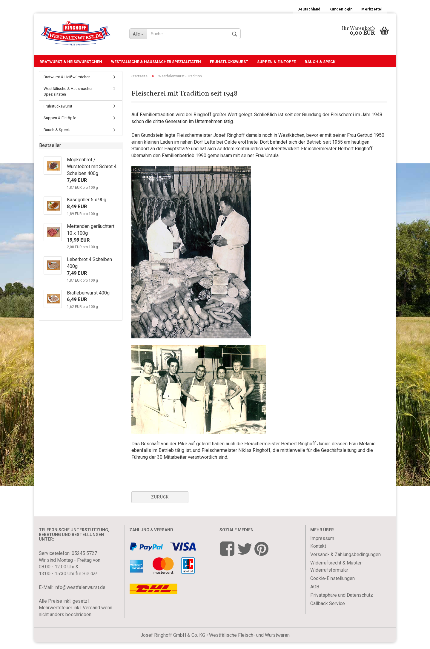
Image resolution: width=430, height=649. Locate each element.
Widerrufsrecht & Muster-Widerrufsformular (336, 573)
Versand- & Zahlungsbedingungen (345, 561)
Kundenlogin (341, 9)
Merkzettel (371, 9)
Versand (91, 614)
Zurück (160, 503)
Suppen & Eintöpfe (276, 61)
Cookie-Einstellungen (332, 585)
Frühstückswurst (229, 61)
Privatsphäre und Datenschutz (341, 601)
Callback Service (327, 610)
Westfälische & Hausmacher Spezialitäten (156, 61)
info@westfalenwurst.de (79, 594)
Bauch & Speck (320, 61)
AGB (314, 593)
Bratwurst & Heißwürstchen (70, 61)
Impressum (322, 545)
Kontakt (318, 553)
